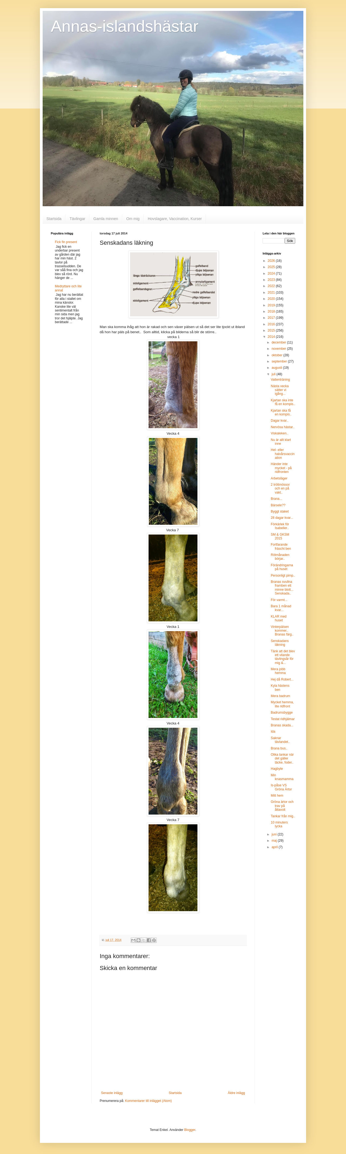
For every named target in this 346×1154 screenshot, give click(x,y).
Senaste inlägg (111, 1093)
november (279, 349)
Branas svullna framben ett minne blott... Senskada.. (282, 587)
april (275, 847)
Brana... (276, 499)
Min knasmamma (282, 777)
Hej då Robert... (282, 679)
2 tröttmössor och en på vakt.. (280, 488)
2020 (272, 299)
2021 (272, 292)
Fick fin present (66, 242)
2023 (272, 280)
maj (275, 841)
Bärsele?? (278, 505)
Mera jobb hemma (278, 671)
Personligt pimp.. (283, 575)
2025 (272, 267)
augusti (277, 368)
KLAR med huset (279, 618)
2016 (272, 324)
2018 (272, 311)
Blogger (189, 1130)
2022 (272, 286)
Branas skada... (282, 725)
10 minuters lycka (279, 824)
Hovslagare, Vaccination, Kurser (175, 219)
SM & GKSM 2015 (280, 536)
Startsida (53, 219)
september (280, 361)
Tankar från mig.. (283, 816)
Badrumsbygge (282, 712)
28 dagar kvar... (282, 518)
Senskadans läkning (280, 643)
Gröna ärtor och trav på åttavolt (282, 806)
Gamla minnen (105, 219)
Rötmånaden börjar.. (280, 557)
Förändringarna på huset (282, 567)
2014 (272, 337)
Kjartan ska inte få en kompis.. (283, 402)
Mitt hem (277, 795)
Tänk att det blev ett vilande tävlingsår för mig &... (283, 657)
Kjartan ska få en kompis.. (281, 412)
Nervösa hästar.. (282, 427)
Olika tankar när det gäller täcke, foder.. (282, 758)
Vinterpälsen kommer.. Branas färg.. (282, 631)
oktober (277, 355)
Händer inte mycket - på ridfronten (281, 468)
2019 (272, 305)
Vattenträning (280, 380)
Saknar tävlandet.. (280, 740)
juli (274, 374)
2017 (272, 318)
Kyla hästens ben (280, 687)
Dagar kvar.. (279, 420)
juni (275, 834)
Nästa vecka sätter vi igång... (280, 390)
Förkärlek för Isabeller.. (280, 526)
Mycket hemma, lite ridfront (282, 704)
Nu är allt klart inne (281, 442)
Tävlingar (77, 219)
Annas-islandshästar (125, 26)
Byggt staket (280, 511)
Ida (273, 731)
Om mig (133, 219)
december (279, 342)
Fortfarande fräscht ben (281, 546)
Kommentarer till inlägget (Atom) (148, 1101)
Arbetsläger (279, 478)
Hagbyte (277, 769)
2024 (272, 273)
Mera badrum (280, 696)
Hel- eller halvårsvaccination (283, 454)
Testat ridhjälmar (283, 719)
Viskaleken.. (279, 433)
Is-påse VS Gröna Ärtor (281, 787)
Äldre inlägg (236, 1093)
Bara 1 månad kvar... (281, 608)
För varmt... (279, 600)
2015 (272, 330)
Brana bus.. (279, 748)
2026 (272, 261)
